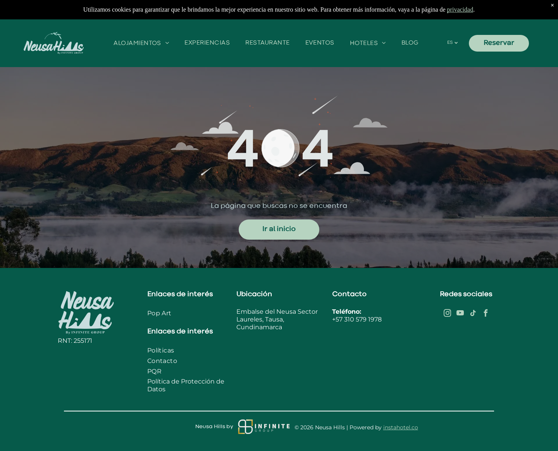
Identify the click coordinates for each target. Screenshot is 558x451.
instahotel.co (400, 427)
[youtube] (460, 314)
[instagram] (447, 314)
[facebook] (485, 314)
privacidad (460, 9)
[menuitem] (141, 43)
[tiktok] (472, 314)
